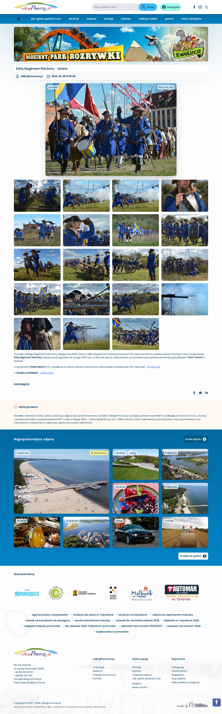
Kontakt (97, 678)
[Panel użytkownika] (170, 7)
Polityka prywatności (104, 674)
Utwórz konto (179, 671)
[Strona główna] (18, 19)
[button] (17, 593)
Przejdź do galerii (193, 556)
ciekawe (126, 18)
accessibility (217, 702)
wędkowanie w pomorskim (112, 631)
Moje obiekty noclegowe (186, 682)
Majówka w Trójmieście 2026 (181, 620)
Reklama (98, 671)
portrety (53, 87)
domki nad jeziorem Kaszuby (92, 620)
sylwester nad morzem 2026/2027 (141, 626)
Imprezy (136, 671)
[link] (194, 392)
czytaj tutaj (153, 366)
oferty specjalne (191, 18)
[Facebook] (194, 7)
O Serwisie (99, 667)
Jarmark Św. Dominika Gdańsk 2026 (137, 620)
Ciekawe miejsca (142, 674)
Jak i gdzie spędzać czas (146, 678)
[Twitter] (206, 7)
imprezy (92, 18)
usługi (132, 452)
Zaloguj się (178, 667)
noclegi (108, 18)
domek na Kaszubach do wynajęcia (48, 620)
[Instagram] (200, 7)
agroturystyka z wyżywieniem (50, 614)
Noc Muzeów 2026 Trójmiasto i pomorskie (90, 626)
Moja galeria (179, 678)
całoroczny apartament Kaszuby (172, 614)
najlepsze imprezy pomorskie (42, 626)
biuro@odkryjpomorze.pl (27, 679)
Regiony (136, 683)
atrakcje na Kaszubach (133, 614)
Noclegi (136, 667)
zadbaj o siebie (148, 18)
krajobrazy (23, 452)
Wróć (166, 87)
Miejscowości (139, 687)
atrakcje (74, 18)
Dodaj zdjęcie (195, 439)
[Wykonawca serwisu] (192, 705)
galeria (169, 18)
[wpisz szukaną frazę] (115, 7)
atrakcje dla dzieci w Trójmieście (93, 614)
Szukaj (148, 7)
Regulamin (178, 674)
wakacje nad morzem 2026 (184, 626)
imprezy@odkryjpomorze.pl (29, 682)
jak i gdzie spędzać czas (46, 18)
